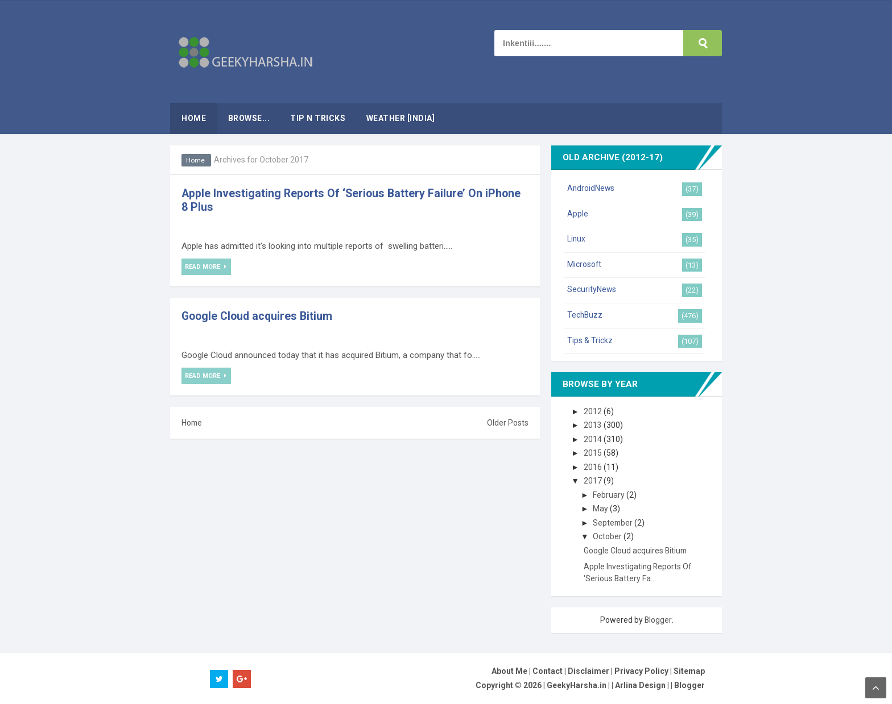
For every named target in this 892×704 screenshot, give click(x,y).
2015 (594, 452)
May (601, 508)
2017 (594, 480)
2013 (594, 425)
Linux (576, 238)
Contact (547, 671)
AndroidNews (591, 188)
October (608, 536)
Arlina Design (640, 685)
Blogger (658, 619)
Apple (577, 213)
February (610, 494)
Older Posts (507, 422)
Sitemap (689, 671)
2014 (594, 439)
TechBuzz (585, 314)
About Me (509, 671)
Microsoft (584, 264)
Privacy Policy (641, 671)
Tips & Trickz (590, 340)
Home (196, 160)
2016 (594, 467)
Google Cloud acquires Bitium (259, 316)
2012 (594, 411)
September (614, 522)
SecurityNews (592, 289)
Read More (203, 267)
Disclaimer (588, 671)
